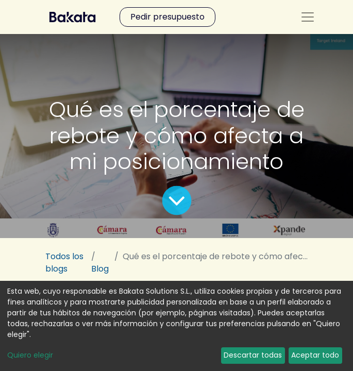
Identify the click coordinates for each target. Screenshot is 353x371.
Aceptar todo (315, 355)
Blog (100, 269)
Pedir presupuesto (167, 17)
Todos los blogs (64, 262)
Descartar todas (253, 355)
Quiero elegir (30, 355)
